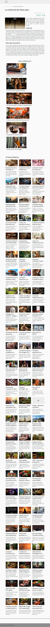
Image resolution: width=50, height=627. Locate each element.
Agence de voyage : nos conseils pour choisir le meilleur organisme (25, 609)
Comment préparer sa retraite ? (25, 333)
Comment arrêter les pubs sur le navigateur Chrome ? (37, 316)
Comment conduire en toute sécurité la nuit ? (12, 516)
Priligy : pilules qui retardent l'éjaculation (38, 407)
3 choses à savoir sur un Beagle (13, 149)
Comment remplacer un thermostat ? (10, 352)
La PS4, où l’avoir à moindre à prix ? (14, 76)
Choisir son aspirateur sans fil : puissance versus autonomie (24, 225)
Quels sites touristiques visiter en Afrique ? (11, 462)
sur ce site (13, 34)
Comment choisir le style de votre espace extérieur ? (38, 224)
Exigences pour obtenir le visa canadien (37, 425)
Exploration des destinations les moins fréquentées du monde (11, 207)
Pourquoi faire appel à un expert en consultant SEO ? (19, 105)
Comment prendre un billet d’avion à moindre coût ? (11, 608)
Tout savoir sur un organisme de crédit (15, 90)
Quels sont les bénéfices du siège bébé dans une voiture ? (24, 590)
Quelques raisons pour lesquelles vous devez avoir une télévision (37, 572)
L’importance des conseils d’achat (14, 134)
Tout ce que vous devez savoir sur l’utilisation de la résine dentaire (37, 609)
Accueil (6, 6)
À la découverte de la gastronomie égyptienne (38, 498)
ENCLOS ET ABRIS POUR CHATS (24, 406)
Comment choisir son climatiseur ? (37, 516)
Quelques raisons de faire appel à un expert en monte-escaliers (11, 426)
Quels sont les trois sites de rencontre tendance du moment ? (38, 371)
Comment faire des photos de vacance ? (11, 334)
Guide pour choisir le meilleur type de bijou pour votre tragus (38, 280)
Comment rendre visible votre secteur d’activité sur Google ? (24, 316)
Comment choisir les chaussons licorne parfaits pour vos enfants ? (37, 170)
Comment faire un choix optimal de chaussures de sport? (11, 536)
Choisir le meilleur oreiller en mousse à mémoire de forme (24, 444)
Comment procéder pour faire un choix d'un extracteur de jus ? (11, 554)
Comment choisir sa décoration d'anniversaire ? (17, 120)
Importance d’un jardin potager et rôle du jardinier (24, 571)
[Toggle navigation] (6, 2)
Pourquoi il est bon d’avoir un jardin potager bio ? (38, 590)
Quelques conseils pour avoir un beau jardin (11, 571)
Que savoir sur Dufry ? (36, 333)
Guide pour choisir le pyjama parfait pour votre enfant (11, 261)
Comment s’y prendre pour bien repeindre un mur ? (25, 553)
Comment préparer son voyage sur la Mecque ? (25, 352)
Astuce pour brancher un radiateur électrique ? (22, 536)
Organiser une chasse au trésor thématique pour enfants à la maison (11, 298)
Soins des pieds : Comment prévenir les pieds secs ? (38, 535)
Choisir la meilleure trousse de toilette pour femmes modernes (25, 298)
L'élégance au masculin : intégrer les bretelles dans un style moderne (11, 316)
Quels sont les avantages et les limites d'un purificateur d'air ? (38, 554)
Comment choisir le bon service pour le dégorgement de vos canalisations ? (38, 188)
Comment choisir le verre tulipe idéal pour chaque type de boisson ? (12, 243)
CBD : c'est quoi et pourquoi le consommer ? (38, 462)
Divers (10, 6)
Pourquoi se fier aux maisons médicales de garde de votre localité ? (25, 499)
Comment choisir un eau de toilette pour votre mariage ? (38, 207)
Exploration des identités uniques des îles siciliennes (11, 187)
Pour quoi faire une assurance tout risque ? (11, 370)
